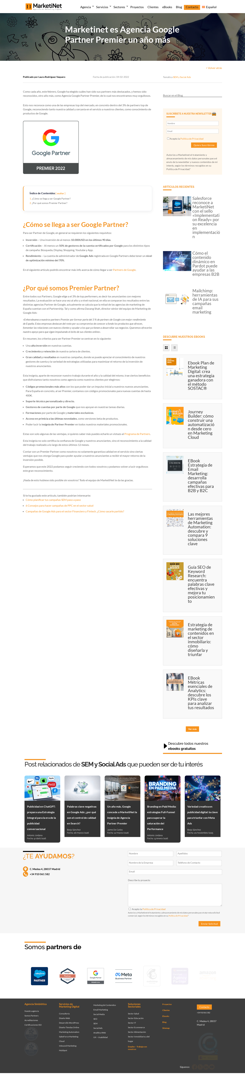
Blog (179, 7)
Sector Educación (136, 1016)
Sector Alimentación (137, 1029)
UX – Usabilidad (100, 1035)
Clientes (153, 7)
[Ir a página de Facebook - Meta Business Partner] (123, 975)
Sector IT (132, 1020)
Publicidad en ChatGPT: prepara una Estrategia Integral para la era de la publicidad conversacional (41, 818)
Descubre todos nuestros (188, 746)
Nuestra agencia (31, 1008)
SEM (95, 1021)
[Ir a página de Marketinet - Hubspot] (67, 975)
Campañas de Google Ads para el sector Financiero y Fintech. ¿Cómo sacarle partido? (75, 511)
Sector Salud (133, 1011)
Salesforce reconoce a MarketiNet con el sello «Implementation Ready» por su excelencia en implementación (206, 217)
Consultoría (64, 1011)
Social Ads (97, 1025)
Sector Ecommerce (136, 1025)
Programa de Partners (137, 433)
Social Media (99, 1012)
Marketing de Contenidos (104, 1002)
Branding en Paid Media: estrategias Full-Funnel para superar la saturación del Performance (161, 818)
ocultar (60, 193)
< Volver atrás (214, 67)
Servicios (102, 7)
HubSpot (63, 1048)
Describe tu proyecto (139, 880)
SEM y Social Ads (182, 77)
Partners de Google (124, 269)
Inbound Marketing (67, 1043)
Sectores (119, 7)
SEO (95, 1016)
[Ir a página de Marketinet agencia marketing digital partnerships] (207, 975)
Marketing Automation (69, 1029)
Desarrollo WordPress (69, 1020)
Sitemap (166, 1025)
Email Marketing (100, 1007)
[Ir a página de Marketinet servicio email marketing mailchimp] (151, 975)
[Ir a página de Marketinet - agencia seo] (179, 975)
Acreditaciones (31, 1018)
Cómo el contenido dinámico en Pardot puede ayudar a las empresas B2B (205, 263)
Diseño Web (64, 1016)
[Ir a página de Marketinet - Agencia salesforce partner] (39, 975)
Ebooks (165, 1013)
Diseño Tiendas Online (69, 1025)
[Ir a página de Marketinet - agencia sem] (95, 975)
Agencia (85, 7)
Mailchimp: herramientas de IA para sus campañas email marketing (205, 301)
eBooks (167, 7)
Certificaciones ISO (33, 1022)
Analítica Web (99, 1030)
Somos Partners (31, 1013)
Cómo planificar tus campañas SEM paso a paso (53, 499)
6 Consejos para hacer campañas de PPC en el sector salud (59, 505)
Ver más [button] (192, 729)
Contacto (192, 7)
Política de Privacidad (191, 138)
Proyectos (137, 7)
